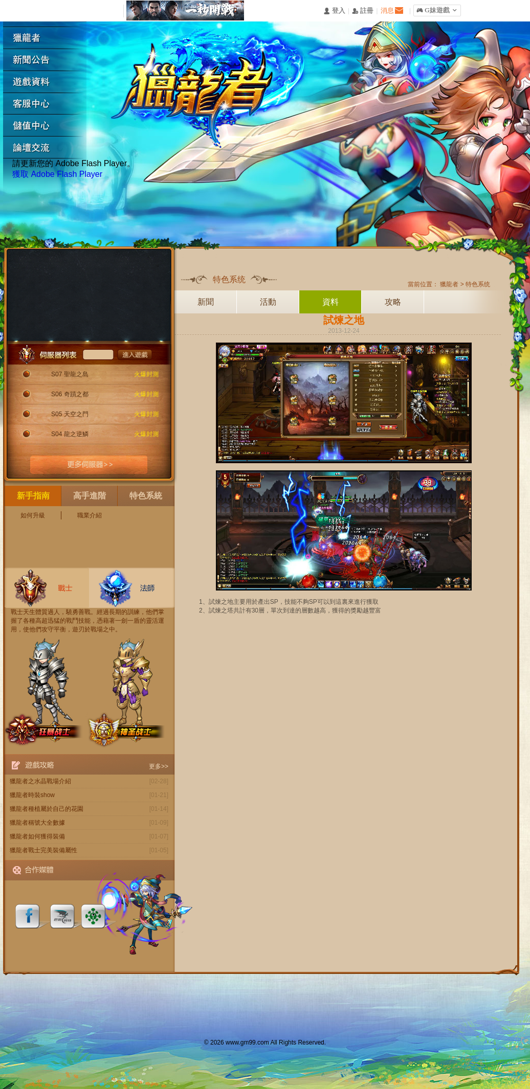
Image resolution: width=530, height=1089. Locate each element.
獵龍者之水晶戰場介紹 (40, 781)
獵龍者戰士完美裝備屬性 (43, 850)
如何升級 (32, 515)
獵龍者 (48, 38)
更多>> (158, 766)
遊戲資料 (48, 82)
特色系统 (478, 284)
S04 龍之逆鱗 (70, 434)
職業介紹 (89, 515)
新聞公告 (48, 60)
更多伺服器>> (89, 465)
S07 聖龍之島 (70, 374)
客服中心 (48, 104)
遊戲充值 (48, 126)
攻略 (393, 302)
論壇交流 (48, 148)
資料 (330, 302)
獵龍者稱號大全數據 (37, 822)
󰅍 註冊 (362, 11)
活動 (268, 302)
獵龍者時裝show (32, 795)
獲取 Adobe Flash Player (57, 174)
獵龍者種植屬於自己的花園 (46, 808)
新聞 (205, 302)
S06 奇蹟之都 (70, 394)
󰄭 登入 (334, 11)
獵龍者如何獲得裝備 (37, 836)
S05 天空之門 (70, 414)
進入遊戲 (135, 354)
